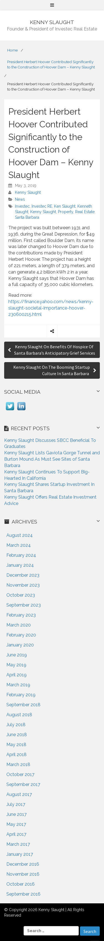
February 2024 (21, 555)
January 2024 (20, 565)
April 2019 (16, 674)
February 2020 (21, 635)
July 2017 (15, 804)
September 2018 (23, 704)
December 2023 (22, 575)
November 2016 (22, 874)
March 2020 (18, 625)
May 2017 (16, 824)
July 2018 (16, 724)
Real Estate (85, 212)
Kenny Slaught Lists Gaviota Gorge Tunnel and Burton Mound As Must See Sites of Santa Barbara (52, 459)
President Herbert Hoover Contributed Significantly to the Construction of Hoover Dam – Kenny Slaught (51, 64)
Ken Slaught (64, 206)
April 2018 (16, 754)
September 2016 (23, 894)
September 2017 (23, 784)
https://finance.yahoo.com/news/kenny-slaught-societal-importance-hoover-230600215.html (50, 308)
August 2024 (19, 535)
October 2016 (20, 884)
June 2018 (16, 734)
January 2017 (19, 854)
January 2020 (20, 645)
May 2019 (16, 664)
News (20, 199)
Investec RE (42, 206)
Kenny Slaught (28, 192)
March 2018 (18, 764)
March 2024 (18, 545)
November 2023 (23, 585)
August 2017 (19, 794)
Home (12, 50)
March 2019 (18, 684)
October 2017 (20, 774)
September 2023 (23, 605)
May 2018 (16, 744)
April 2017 (16, 834)
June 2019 (16, 655)
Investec (22, 206)
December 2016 (22, 864)
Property (65, 212)
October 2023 (20, 595)
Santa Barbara (27, 217)
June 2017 (16, 814)
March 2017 (18, 844)
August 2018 (19, 714)
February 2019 (20, 694)
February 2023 (21, 615)
